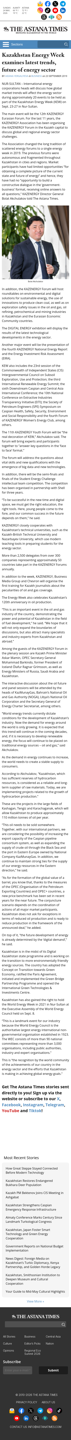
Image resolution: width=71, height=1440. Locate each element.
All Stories (9, 1336)
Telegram (54, 1104)
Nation (50, 1343)
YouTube (10, 1110)
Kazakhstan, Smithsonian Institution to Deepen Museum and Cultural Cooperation (33, 1279)
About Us (48, 1402)
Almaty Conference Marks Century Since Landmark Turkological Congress (34, 1219)
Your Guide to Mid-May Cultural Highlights (35, 1291)
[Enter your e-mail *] (17, 1370)
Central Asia (53, 1336)
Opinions (8, 1350)
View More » (35, 1301)
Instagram (33, 1104)
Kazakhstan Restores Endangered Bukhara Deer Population (29, 1183)
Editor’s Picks (32, 1343)
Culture (7, 1343)
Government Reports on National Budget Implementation (34, 1248)
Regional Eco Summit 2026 (32, 1352)
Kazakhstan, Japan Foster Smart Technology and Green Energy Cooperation (28, 1234)
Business (36, 76)
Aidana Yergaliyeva (16, 76)
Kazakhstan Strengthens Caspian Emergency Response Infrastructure (31, 1207)
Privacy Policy (26, 1402)
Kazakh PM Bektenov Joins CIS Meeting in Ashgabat (34, 1195)
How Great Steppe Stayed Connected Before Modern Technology (32, 1170)
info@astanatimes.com (44, 1426)
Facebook (11, 1104)
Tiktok (35, 1110)
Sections (17, 44)
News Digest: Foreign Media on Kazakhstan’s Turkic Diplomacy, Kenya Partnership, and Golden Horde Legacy (33, 1262)
